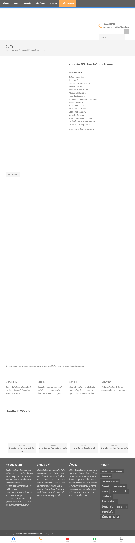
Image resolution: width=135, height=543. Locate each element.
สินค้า (16, 3)
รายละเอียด (12, 169)
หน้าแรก (6, 3)
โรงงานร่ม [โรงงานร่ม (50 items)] (106, 481)
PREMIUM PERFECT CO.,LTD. (31, 528)
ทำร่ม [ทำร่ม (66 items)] (124, 486)
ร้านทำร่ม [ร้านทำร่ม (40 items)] (104, 466)
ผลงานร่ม (27, 3)
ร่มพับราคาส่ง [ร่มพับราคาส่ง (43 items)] (106, 471)
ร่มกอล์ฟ (15, 44)
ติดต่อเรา (53, 3)
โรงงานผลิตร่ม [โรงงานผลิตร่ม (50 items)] (120, 481)
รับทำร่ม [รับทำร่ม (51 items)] (115, 486)
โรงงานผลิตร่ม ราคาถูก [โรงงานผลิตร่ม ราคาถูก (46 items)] (110, 476)
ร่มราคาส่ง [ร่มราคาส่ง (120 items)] (110, 511)
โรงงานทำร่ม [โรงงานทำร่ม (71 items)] (109, 496)
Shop (7, 44)
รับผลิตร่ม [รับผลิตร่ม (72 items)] (107, 501)
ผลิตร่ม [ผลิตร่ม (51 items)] (105, 486)
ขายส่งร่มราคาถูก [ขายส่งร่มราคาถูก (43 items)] (116, 466)
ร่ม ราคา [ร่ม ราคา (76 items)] (122, 501)
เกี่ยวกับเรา (40, 3)
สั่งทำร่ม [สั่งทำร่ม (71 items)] (106, 491)
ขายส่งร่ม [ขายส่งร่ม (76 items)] (108, 506)
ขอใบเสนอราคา (68, 3)
